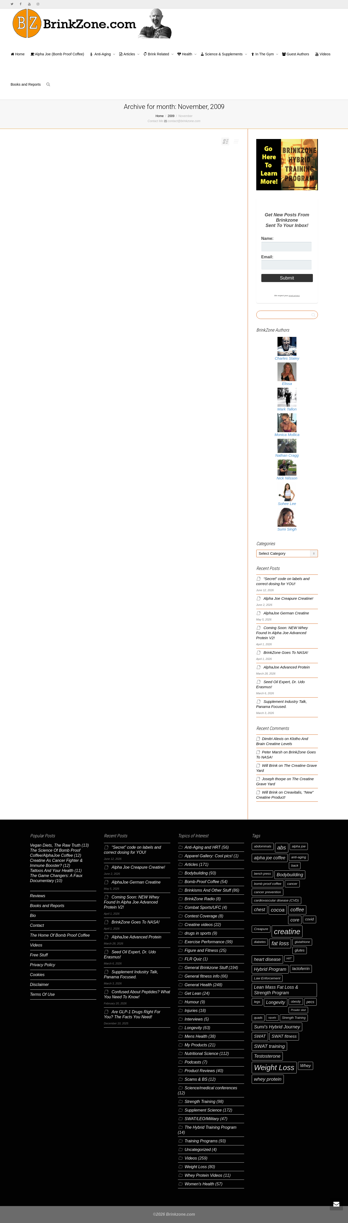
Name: (267, 238)
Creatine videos (199, 924)
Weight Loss (196, 1167)
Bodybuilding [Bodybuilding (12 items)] (290, 874)
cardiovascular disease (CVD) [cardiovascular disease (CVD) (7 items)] (276, 900)
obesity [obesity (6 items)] (296, 1001)
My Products (196, 1045)
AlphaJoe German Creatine (286, 613)
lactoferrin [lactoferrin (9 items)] (301, 968)
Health (185, 54)
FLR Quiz (193, 959)
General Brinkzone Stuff (206, 967)
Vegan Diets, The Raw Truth (55, 845)
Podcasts (193, 1062)
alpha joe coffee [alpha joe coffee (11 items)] (269, 857)
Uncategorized (198, 1149)
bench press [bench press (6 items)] (262, 873)
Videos (322, 54)
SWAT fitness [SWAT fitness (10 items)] (284, 1036)
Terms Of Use (42, 994)
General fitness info (202, 976)
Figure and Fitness (201, 950)
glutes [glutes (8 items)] (300, 950)
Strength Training (200, 1101)
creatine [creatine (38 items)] (287, 931)
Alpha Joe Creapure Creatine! (288, 598)
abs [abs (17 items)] (281, 847)
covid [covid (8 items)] (309, 919)
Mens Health (196, 1036)
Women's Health (199, 1184)
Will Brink (270, 766)
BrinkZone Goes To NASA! (286, 653)
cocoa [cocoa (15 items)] (278, 910)
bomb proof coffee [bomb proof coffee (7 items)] (267, 884)
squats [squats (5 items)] (272, 1017)
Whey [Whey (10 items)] (305, 1065)
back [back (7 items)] (294, 865)
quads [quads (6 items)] (258, 1018)
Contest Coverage (201, 916)
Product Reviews (200, 1071)
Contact (37, 925)
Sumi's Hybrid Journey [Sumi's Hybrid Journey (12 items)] (277, 1026)
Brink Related (156, 54)
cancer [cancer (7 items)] (292, 884)
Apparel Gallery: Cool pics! (209, 856)
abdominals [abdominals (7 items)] (262, 846)
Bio (33, 915)
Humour (192, 1002)
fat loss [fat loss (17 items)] (280, 943)
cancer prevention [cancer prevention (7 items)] (267, 892)
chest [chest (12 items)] (259, 909)
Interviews (194, 1019)
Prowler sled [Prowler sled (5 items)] (298, 1009)
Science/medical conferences (211, 1088)
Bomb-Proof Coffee (202, 882)
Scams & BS (196, 1079)
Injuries (191, 1010)
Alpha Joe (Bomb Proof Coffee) (57, 54)
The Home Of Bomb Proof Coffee (60, 935)
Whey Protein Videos (203, 1175)
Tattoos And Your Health (52, 870)
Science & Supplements (221, 54)
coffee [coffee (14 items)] (297, 909)
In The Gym (263, 54)
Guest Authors (295, 54)
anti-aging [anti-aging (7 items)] (298, 857)
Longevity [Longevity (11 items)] (275, 1002)
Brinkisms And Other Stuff (208, 890)
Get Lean (193, 993)
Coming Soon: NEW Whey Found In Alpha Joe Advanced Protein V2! (282, 633)
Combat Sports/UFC (203, 907)
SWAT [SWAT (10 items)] (260, 1036)
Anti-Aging (101, 54)
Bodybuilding (196, 873)
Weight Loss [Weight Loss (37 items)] (274, 1068)
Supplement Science (203, 1110)
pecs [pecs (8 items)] (310, 1002)
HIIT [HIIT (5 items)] (289, 958)
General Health (198, 985)
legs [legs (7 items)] (257, 1002)
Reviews (37, 896)
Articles (127, 54)
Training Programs (201, 1141)
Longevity (193, 1028)
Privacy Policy (42, 965)
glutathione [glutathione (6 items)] (302, 942)
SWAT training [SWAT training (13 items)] (269, 1046)
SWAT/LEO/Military (202, 1119)
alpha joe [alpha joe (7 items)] (299, 846)
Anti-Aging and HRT (203, 847)
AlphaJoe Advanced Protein (287, 667)
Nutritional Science (201, 1053)
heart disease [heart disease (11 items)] (267, 959)
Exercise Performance (204, 942)
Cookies (37, 975)
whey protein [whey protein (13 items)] (268, 1079)
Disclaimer (39, 984)
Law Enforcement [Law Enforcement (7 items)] (267, 978)
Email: (267, 257)
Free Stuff (39, 955)
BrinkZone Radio (200, 899)
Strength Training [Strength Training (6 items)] (294, 1018)
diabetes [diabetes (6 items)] (260, 942)
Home (18, 54)
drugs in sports (198, 933)
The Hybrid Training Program (211, 1127)
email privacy (294, 295)
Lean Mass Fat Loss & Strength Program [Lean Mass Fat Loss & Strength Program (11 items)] (276, 990)
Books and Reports (26, 84)
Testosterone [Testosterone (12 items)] (267, 1056)
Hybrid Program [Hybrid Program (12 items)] (270, 969)
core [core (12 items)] (294, 919)
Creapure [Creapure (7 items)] (261, 929)
